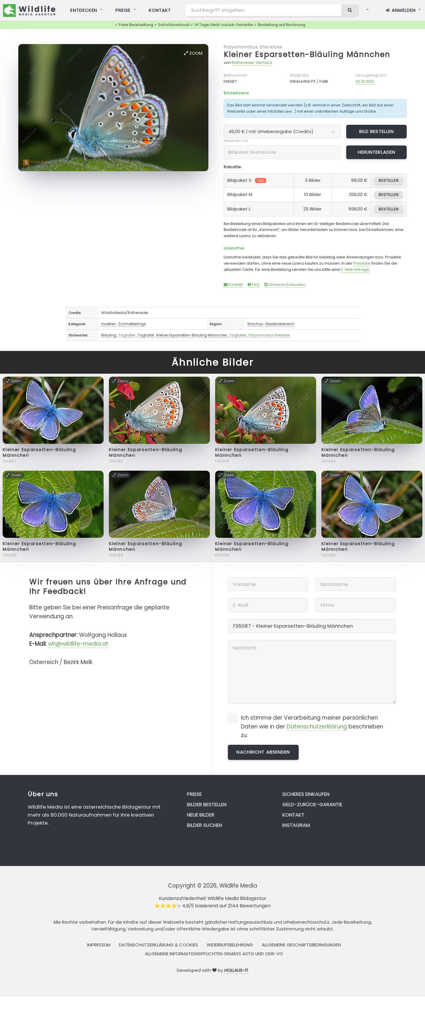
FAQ (253, 284)
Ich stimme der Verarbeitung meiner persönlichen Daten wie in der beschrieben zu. (312, 726)
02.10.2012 (365, 81)
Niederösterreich (280, 323)
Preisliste (361, 263)
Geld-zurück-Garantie (312, 804)
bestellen (388, 180)
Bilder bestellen (206, 804)
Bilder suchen (204, 825)
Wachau (255, 323)
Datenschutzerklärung (317, 727)
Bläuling (108, 335)
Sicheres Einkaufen (284, 284)
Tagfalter (127, 335)
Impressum (98, 945)
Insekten (108, 323)
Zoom (193, 53)
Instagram (296, 825)
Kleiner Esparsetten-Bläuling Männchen (307, 54)
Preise (194, 794)
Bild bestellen (376, 131)
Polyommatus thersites (253, 47)
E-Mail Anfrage (355, 269)
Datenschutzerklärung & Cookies (158, 945)
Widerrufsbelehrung (230, 945)
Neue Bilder (200, 814)
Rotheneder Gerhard (252, 62)
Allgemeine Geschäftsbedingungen (301, 945)
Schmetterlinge (132, 323)
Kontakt (233, 284)
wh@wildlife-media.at (78, 644)
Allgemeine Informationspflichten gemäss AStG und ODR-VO (214, 954)
